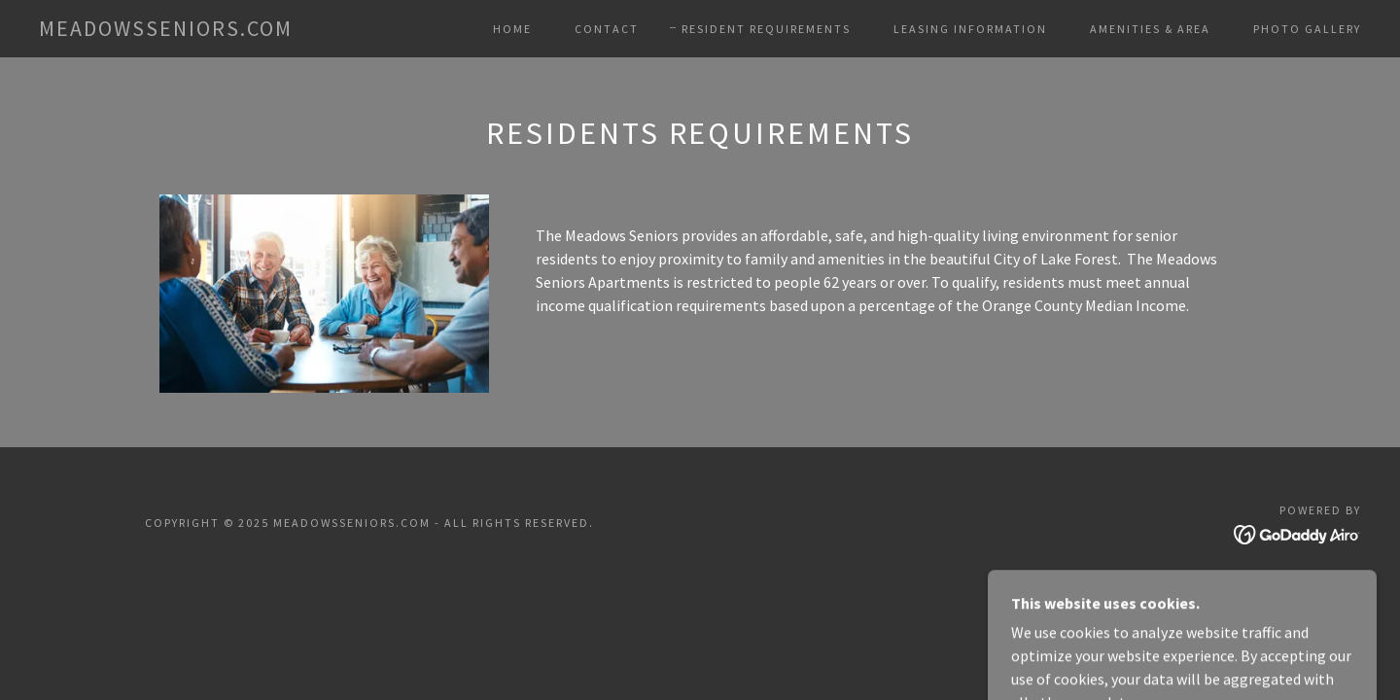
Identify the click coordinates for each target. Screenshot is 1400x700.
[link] (166, 30)
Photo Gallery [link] (1307, 28)
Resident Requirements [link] (766, 28)
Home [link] (512, 28)
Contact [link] (607, 28)
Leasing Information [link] (970, 28)
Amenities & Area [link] (1150, 28)
